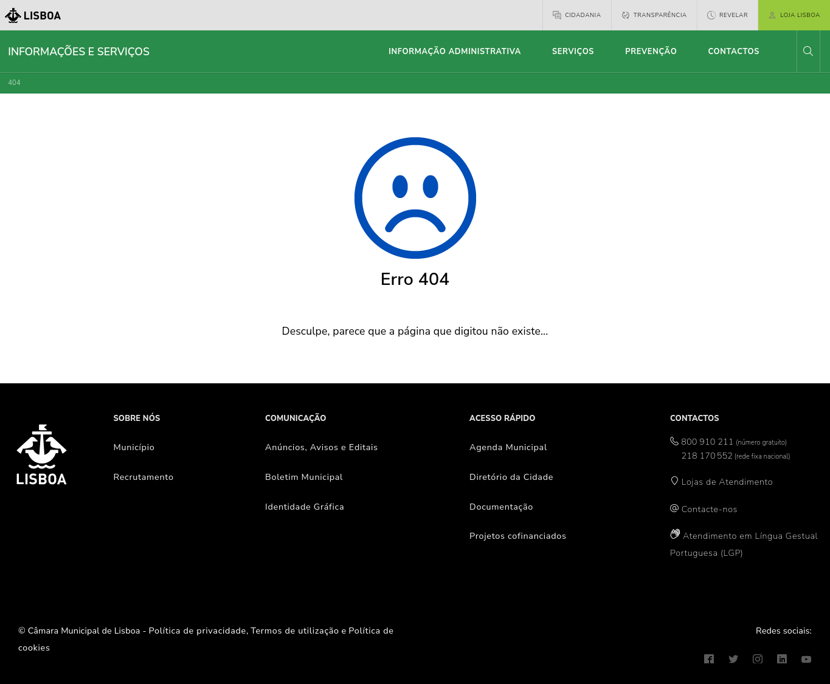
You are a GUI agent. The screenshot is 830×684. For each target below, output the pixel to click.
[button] (808, 51)
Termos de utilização (295, 630)
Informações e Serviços (79, 51)
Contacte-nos (710, 509)
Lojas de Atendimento (727, 482)
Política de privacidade (197, 630)
